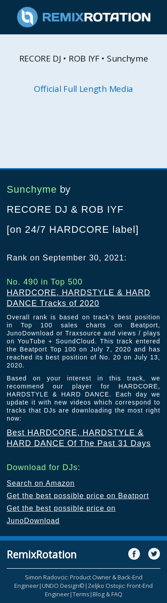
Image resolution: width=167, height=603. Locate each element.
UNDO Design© (63, 586)
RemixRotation (42, 554)
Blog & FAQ (107, 594)
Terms (81, 594)
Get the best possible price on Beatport (78, 496)
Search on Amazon (41, 483)
